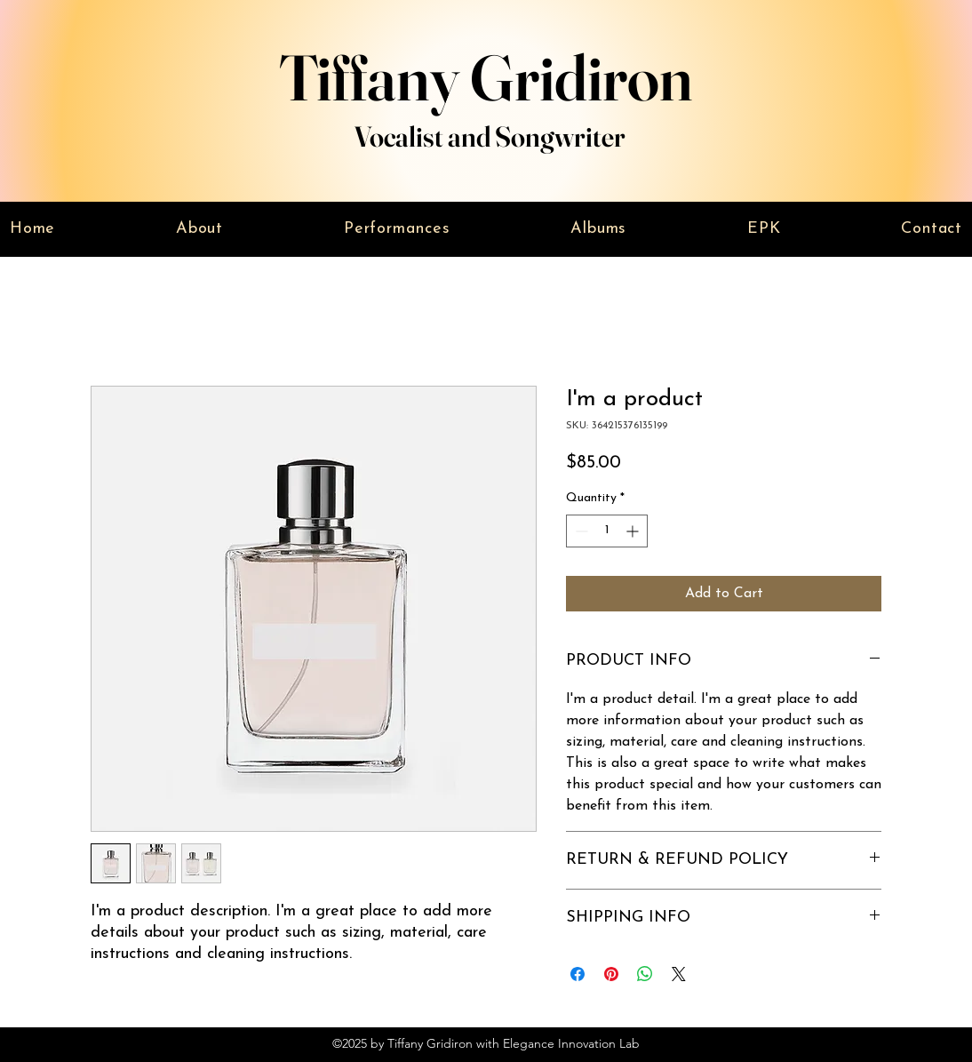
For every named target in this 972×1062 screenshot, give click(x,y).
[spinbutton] (607, 531)
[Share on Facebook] (577, 974)
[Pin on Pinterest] (611, 974)
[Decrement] (580, 531)
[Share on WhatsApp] (645, 974)
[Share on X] (678, 974)
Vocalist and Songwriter (490, 136)
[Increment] (634, 531)
